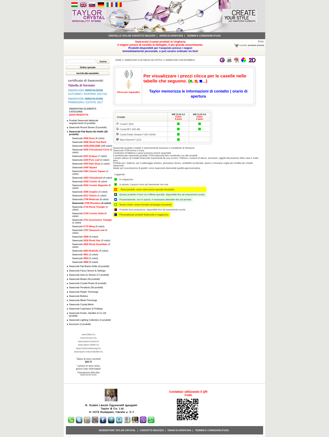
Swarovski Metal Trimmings (83, 300)
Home (118, 60)
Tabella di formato (81, 85)
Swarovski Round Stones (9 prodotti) (88, 127)
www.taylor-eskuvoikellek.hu (88, 351)
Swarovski (89, 142)
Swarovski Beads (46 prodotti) (84, 279)
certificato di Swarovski (85, 80)
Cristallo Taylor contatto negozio (131, 35)
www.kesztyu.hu (88, 338)
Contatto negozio (152, 430)
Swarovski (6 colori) (89, 181)
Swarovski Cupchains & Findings (86, 308)
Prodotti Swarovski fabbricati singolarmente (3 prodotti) (83, 121)
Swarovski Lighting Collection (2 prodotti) (90, 320)
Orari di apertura (171, 35)
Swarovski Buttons (78, 296)
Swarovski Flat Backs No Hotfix (143, 60)
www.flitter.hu (88, 334)
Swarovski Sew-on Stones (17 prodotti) (89, 275)
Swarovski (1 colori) (91, 163)
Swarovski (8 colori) (90, 199)
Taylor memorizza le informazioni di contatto (189, 91)
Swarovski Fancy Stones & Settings (87, 270)
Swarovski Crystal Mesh (81, 304)
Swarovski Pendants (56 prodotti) (86, 287)
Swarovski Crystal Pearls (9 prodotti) (87, 283)
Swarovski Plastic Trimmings (83, 292)
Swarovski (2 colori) (90, 160)
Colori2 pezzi (199, 118)
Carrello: (243, 45)
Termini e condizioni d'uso (204, 35)
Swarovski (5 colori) (90, 250)
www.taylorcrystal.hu (88, 341)
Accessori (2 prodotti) (80, 324)
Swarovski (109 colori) (92, 146)
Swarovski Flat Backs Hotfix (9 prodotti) (89, 266)
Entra (261, 41)
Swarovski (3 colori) (89, 191)
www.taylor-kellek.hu (88, 344)
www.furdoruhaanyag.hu (88, 348)
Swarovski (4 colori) (92, 177)
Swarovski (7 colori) (89, 156)
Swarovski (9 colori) (88, 138)
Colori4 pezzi (178, 118)
